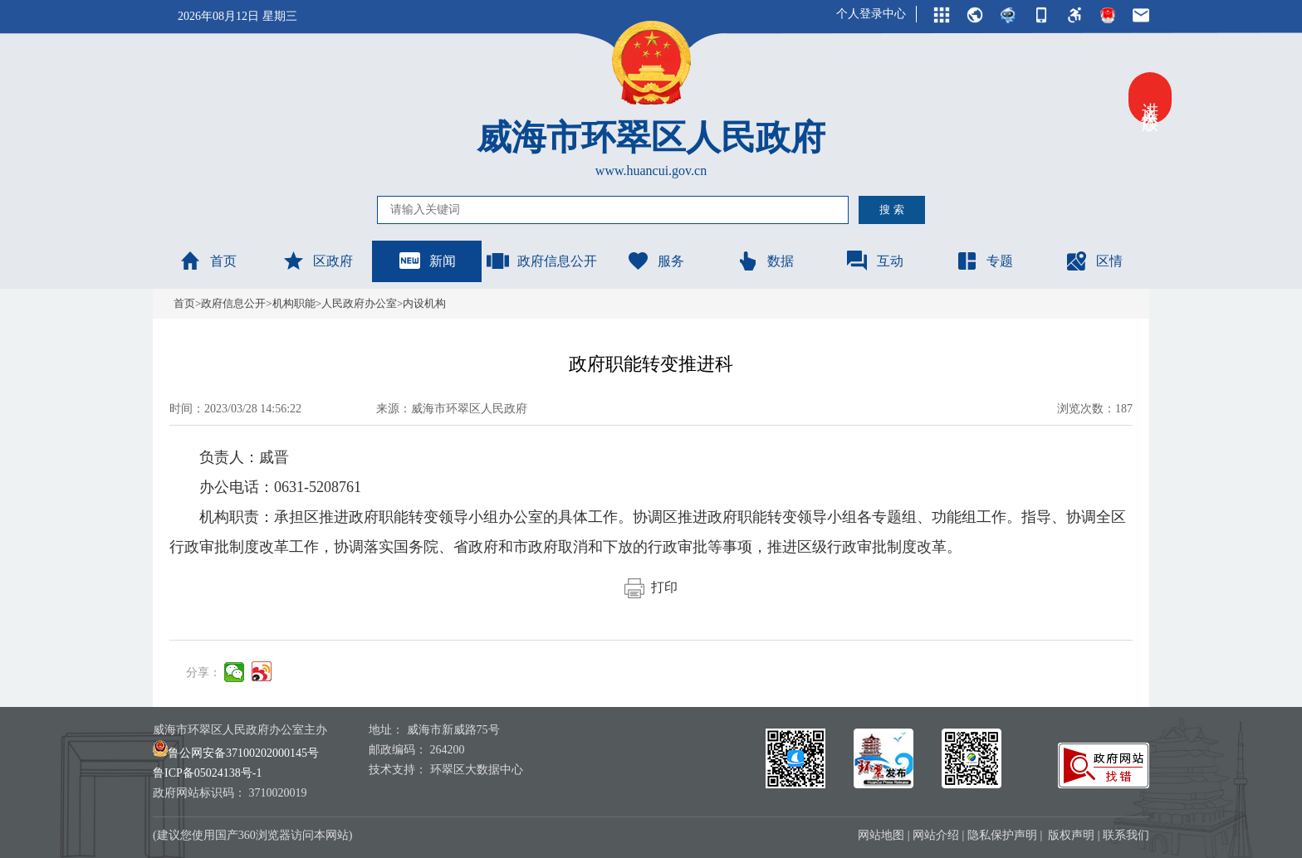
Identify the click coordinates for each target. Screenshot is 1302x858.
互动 (874, 260)
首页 (208, 260)
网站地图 (881, 835)
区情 (1094, 260)
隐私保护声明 (1002, 835)
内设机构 (424, 303)
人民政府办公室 (359, 303)
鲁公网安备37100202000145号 (236, 753)
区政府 (317, 260)
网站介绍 (936, 835)
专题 (984, 260)
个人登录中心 (871, 13)
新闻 (427, 260)
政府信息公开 (541, 260)
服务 (655, 260)
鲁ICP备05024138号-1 (207, 773)
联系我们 (1126, 835)
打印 (651, 587)
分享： (203, 672)
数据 (765, 260)
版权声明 (1071, 835)
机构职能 (294, 303)
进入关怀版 (1150, 98)
